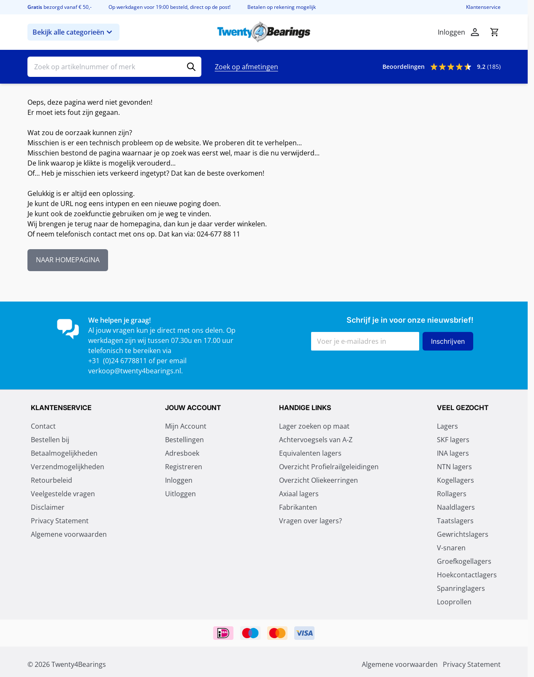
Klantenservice (483, 7)
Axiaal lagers (299, 493)
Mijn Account (185, 426)
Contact (43, 426)
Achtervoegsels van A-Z (315, 439)
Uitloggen (180, 493)
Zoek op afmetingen (246, 66)
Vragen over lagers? (310, 521)
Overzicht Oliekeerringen (318, 480)
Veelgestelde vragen (63, 493)
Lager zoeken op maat (314, 426)
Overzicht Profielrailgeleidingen (329, 466)
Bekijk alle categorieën (73, 32)
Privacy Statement (60, 521)
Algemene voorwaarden (69, 534)
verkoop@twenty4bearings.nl (134, 370)
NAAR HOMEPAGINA (68, 260)
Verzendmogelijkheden (67, 466)
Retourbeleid (51, 480)
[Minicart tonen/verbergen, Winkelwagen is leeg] (494, 32)
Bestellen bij (50, 439)
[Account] (475, 32)
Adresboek (182, 453)
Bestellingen (184, 439)
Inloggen (178, 480)
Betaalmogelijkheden (64, 453)
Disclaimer (48, 507)
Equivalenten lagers (310, 453)
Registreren (183, 466)
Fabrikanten (298, 507)
